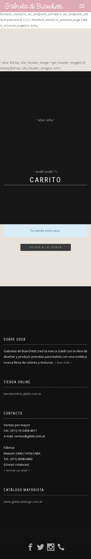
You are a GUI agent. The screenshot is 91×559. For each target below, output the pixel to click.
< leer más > (63, 362)
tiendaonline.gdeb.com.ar (22, 393)
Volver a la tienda (45, 247)
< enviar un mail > (17, 470)
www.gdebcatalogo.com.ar (23, 501)
